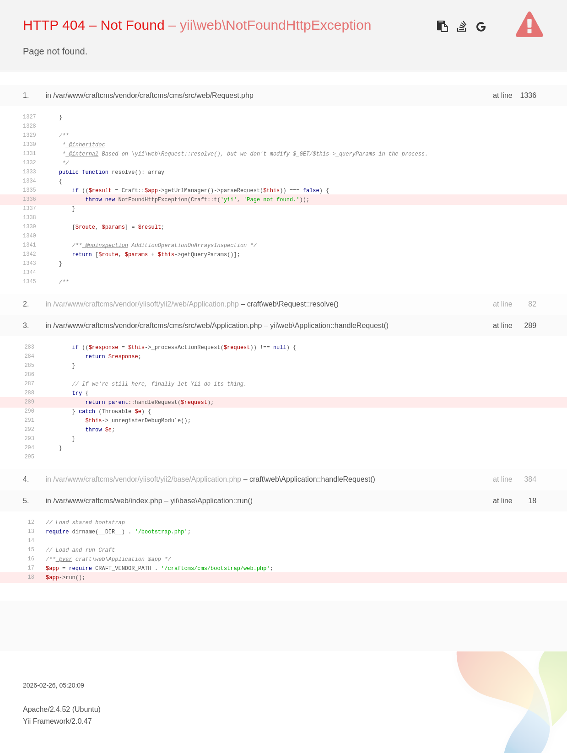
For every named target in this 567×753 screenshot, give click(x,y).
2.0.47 (81, 721)
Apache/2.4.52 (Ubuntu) (62, 709)
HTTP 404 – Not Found (94, 24)
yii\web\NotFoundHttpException (276, 24)
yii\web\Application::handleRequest (326, 325)
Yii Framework (46, 721)
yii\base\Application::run (209, 501)
